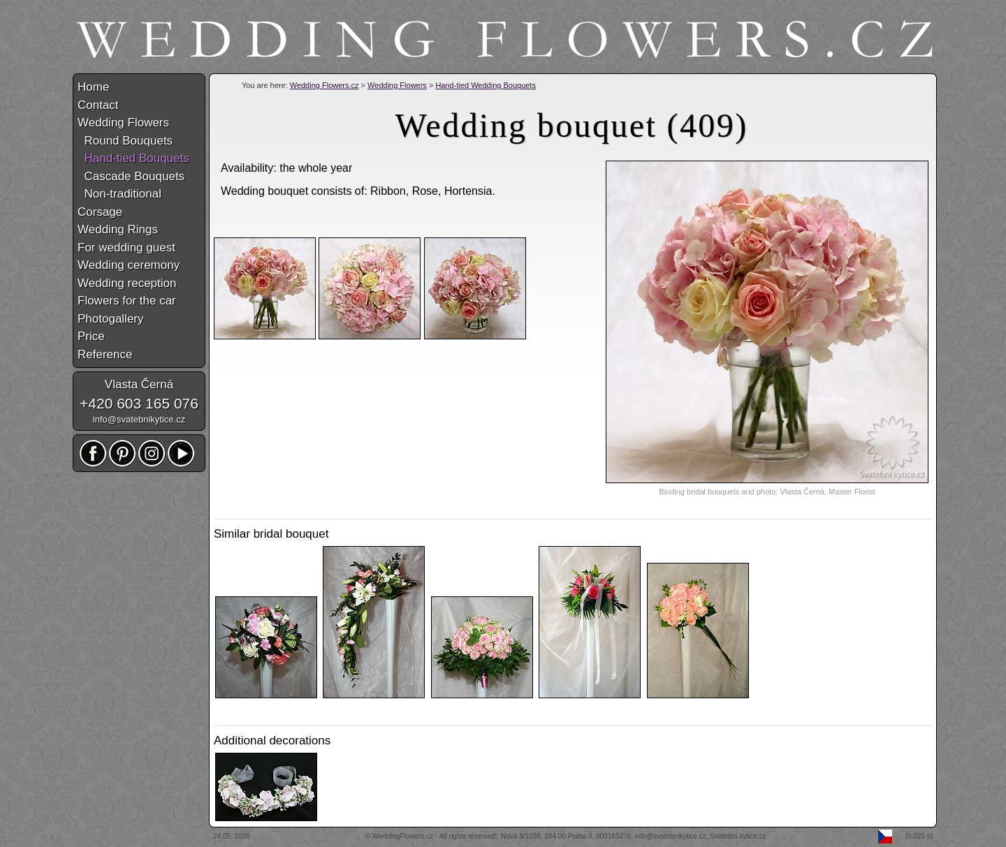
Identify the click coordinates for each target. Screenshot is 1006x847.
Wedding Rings (118, 229)
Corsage (100, 212)
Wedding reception (127, 283)
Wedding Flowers (397, 85)
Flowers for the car (127, 300)
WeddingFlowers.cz (402, 836)
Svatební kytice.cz (738, 836)
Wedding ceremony (129, 265)
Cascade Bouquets (131, 176)
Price (91, 336)
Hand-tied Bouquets (133, 158)
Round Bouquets (125, 140)
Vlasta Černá (139, 384)
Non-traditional (119, 193)
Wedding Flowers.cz (324, 85)
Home (93, 87)
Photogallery (111, 318)
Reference (105, 354)
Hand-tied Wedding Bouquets (485, 85)
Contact (98, 105)
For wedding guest (126, 247)
